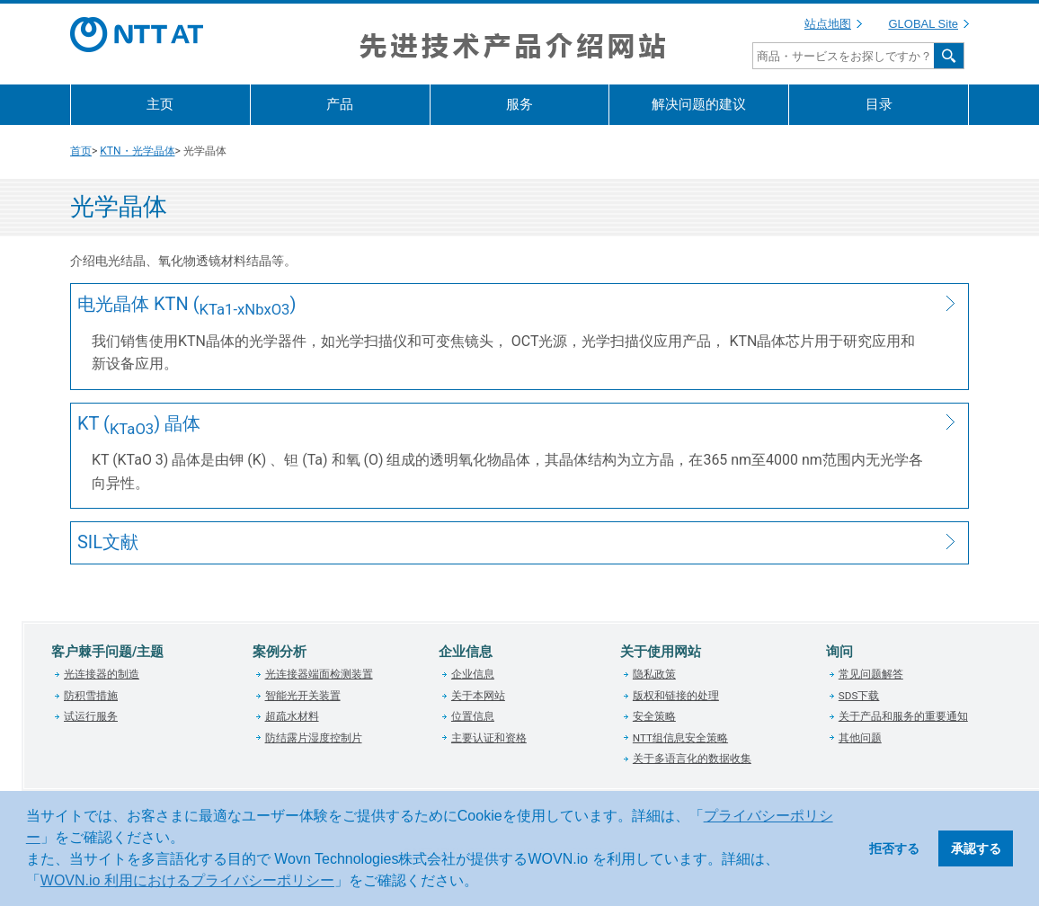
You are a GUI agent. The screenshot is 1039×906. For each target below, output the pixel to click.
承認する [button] (976, 848)
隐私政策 (654, 674)
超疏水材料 (292, 716)
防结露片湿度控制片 (313, 738)
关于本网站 (478, 695)
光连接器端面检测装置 (319, 674)
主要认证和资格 (489, 738)
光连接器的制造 (101, 674)
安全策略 (654, 716)
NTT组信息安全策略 (680, 738)
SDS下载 (859, 695)
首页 (81, 151)
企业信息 (472, 674)
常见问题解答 (871, 674)
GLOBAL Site (923, 24)
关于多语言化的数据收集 (692, 758)
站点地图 (827, 24)
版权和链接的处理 (676, 695)
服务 (519, 104)
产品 (339, 104)
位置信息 (472, 716)
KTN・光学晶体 (137, 151)
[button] (484, 882)
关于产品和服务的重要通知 (903, 716)
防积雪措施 (91, 695)
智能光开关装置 (303, 695)
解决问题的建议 (699, 104)
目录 (879, 104)
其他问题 (860, 738)
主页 (160, 104)
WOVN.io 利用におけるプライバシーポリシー (187, 880)
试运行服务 (91, 716)
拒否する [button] (894, 848)
